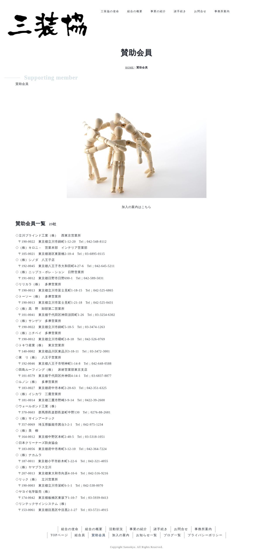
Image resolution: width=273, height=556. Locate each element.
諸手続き (180, 11)
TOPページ (59, 535)
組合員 (80, 535)
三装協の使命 (110, 11)
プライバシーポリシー (205, 535)
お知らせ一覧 (146, 535)
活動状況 (116, 529)
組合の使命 (70, 529)
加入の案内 (121, 535)
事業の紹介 (158, 11)
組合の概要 (135, 11)
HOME (129, 67)
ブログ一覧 (172, 535)
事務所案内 (222, 11)
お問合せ (200, 11)
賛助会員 (99, 535)
